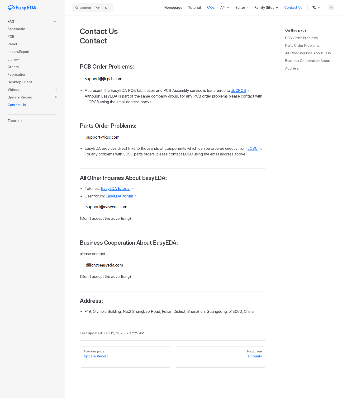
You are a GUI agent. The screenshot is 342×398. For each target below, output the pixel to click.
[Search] (92, 7)
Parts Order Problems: (302, 45)
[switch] (331, 7)
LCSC (252, 148)
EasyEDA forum (119, 196)
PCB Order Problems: (301, 38)
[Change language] (316, 7)
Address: (292, 68)
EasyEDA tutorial (115, 188)
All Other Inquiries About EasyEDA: (309, 53)
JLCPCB (238, 90)
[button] (32, 21)
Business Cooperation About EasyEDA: (309, 61)
